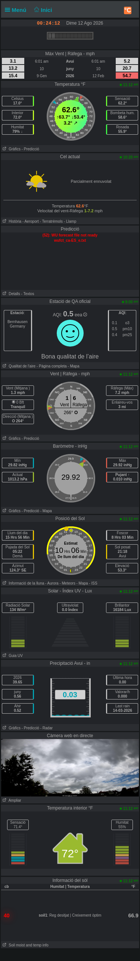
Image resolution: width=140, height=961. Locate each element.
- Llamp (70, 221)
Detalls (10, 294)
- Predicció (30, 149)
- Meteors (67, 583)
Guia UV (12, 656)
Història (11, 221)
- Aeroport (30, 221)
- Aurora (52, 583)
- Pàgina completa (52, 366)
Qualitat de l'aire (18, 366)
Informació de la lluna (22, 583)
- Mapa (73, 366)
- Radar (46, 728)
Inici (42, 10)
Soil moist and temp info (25, 945)
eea (81, 314)
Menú (17, 10)
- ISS (93, 583)
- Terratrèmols (51, 221)
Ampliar (11, 800)
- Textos (27, 294)
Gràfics (11, 149)
